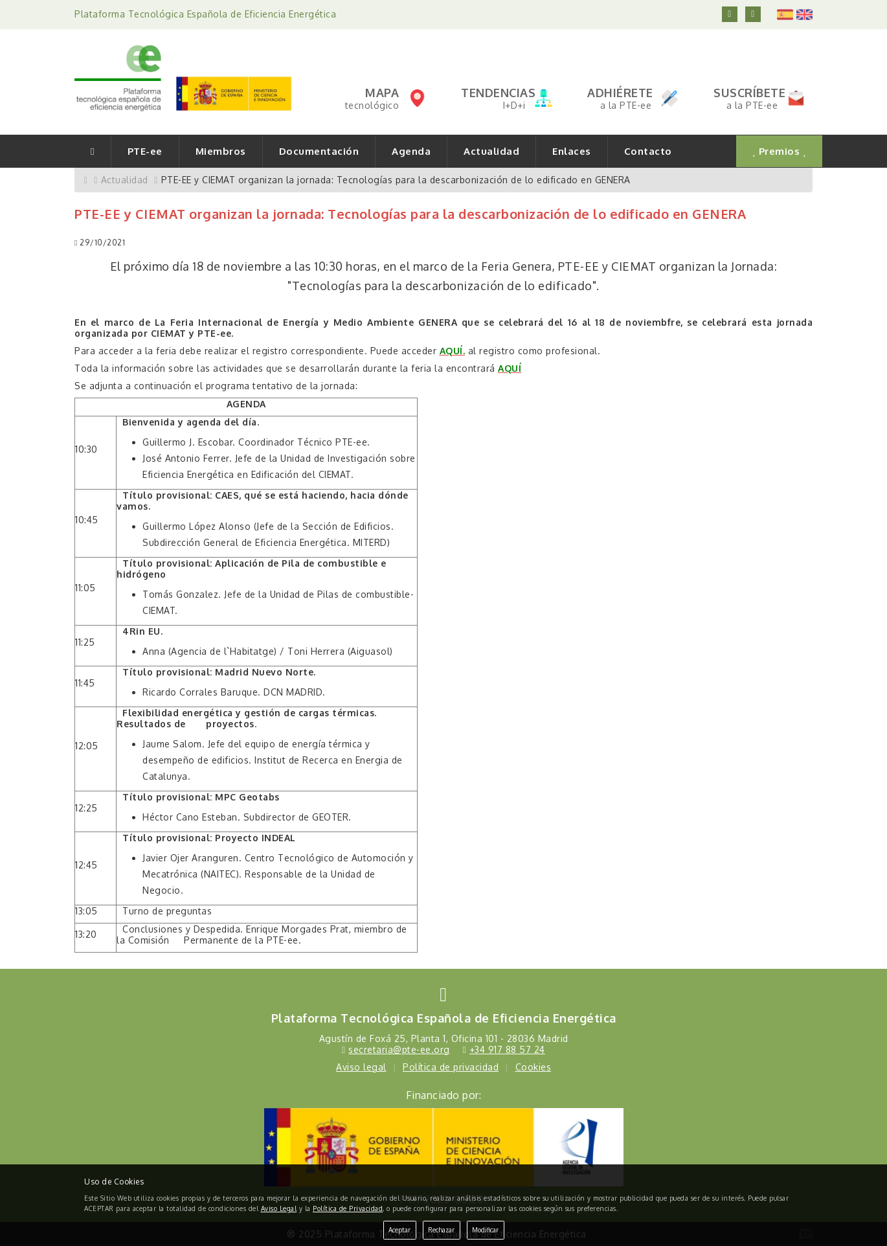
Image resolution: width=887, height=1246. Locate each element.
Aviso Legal (279, 1208)
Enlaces (571, 151)
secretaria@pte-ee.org (399, 1049)
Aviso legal (361, 1066)
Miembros (221, 151)
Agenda (411, 151)
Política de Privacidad (348, 1208)
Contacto (648, 151)
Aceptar (399, 1230)
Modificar (485, 1230)
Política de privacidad (451, 1066)
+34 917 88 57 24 (507, 1049)
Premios (779, 151)
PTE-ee (145, 151)
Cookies (533, 1066)
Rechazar (441, 1230)
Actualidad (491, 151)
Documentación (319, 151)
